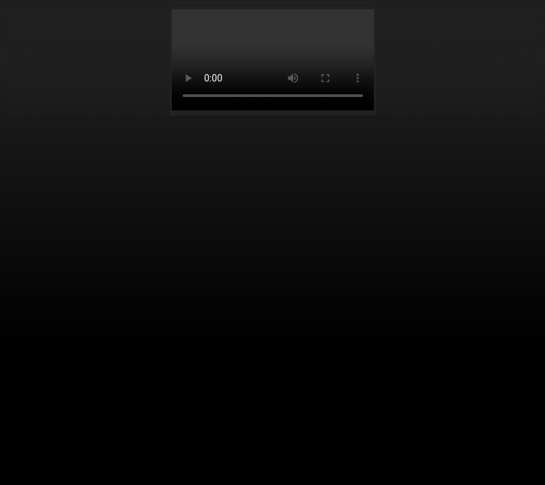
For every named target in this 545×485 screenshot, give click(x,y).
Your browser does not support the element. (273, 59)
